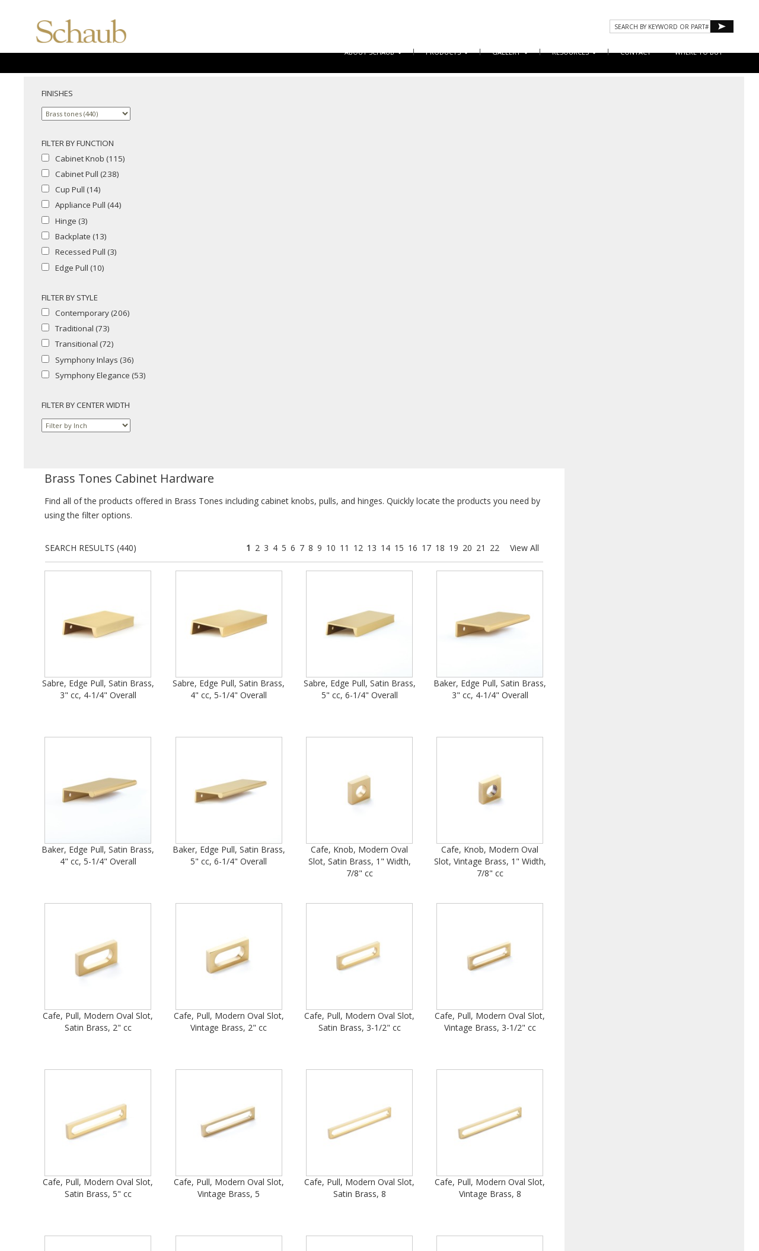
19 (633, 156)
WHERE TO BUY (699, 52)
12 (538, 156)
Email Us (631, 1129)
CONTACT (635, 52)
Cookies (604, 1139)
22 (674, 156)
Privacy (571, 1139)
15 (578, 156)
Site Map (666, 1129)
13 (551, 156)
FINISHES (57, 93)
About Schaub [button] (373, 52)
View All (704, 156)
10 (510, 156)
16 (592, 156)
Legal (633, 1139)
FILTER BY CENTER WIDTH (86, 405)
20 (647, 156)
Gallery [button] (510, 52)
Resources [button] (574, 52)
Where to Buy (588, 1129)
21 (660, 156)
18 (619, 156)
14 (565, 156)
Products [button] (447, 52)
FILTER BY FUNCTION (78, 143)
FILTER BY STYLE (70, 297)
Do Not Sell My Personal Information (623, 1150)
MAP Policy (667, 1139)
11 (524, 156)
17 (606, 156)
